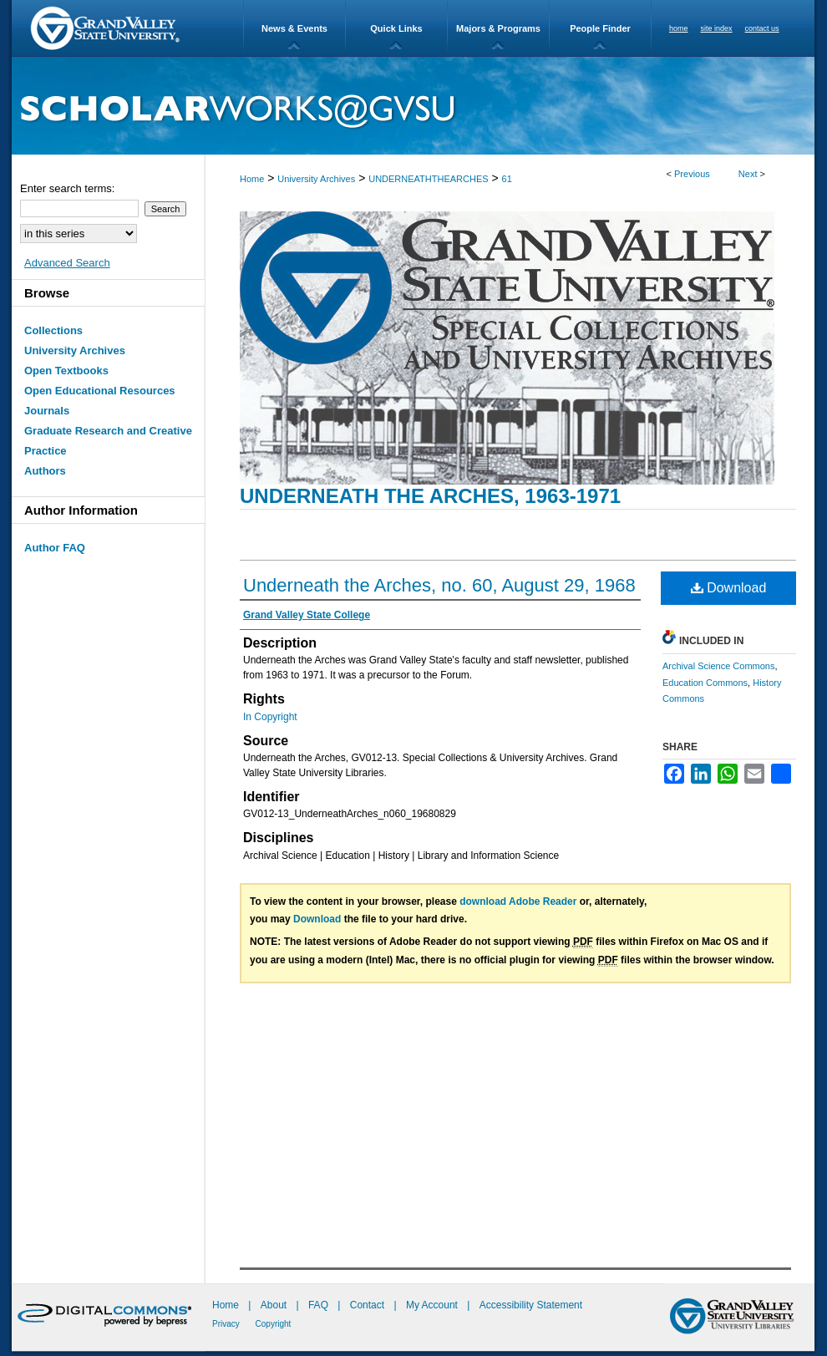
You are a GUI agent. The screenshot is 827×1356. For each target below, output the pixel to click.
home (678, 28)
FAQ (319, 1305)
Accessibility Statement (530, 1305)
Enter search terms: (67, 188)
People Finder (600, 28)
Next (748, 174)
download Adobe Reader (517, 901)
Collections (53, 330)
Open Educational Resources (99, 390)
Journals (46, 410)
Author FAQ (54, 547)
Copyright (274, 1323)
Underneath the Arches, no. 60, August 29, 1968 (439, 585)
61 (507, 179)
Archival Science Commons (718, 666)
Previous (692, 174)
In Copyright (270, 717)
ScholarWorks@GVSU (413, 106)
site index (717, 28)
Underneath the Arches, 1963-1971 (430, 496)
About (275, 1305)
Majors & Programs (498, 28)
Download (729, 588)
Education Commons (705, 683)
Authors (45, 471)
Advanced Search (67, 262)
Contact (367, 1305)
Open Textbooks (66, 370)
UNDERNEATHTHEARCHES (428, 179)
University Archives (316, 179)
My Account (433, 1305)
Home (252, 179)
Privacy (227, 1323)
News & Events (294, 28)
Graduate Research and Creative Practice (108, 440)
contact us (762, 28)
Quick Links (396, 28)
